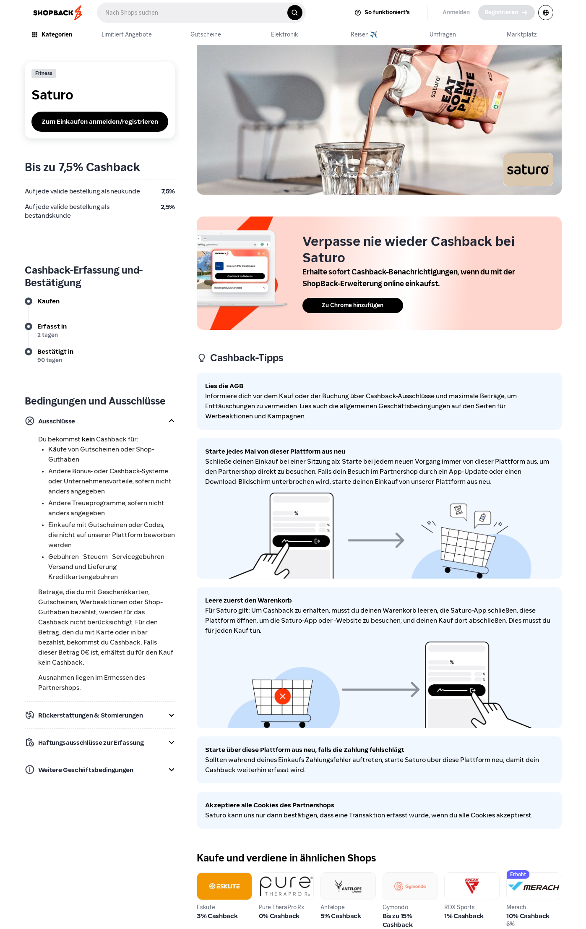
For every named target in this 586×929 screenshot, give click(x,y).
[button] (100, 421)
